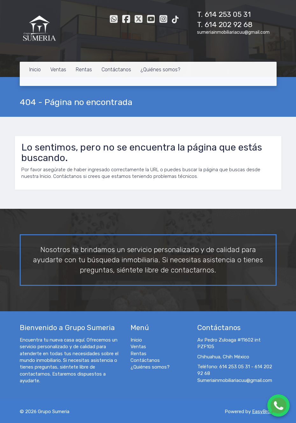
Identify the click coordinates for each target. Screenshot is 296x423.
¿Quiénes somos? (160, 70)
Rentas (84, 70)
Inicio (35, 70)
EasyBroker (264, 411)
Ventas (58, 70)
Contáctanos (116, 70)
